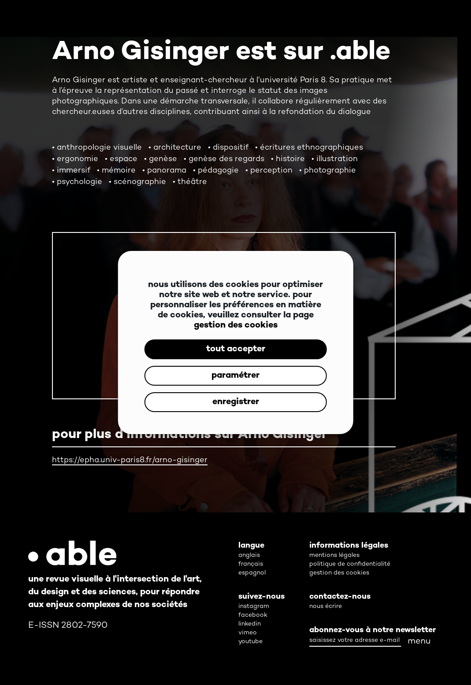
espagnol (252, 573)
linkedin (249, 624)
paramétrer (235, 375)
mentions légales (334, 555)
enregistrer (235, 402)
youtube (250, 641)
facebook (252, 615)
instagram (253, 606)
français (250, 564)
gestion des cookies (236, 325)
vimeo (247, 633)
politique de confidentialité (349, 564)
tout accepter (235, 349)
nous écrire (325, 606)
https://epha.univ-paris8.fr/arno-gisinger (130, 460)
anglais (249, 555)
